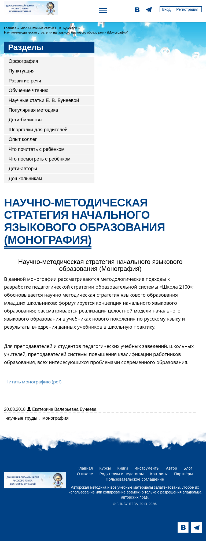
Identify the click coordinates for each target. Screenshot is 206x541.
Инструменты (147, 468)
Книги (122, 468)
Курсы (105, 468)
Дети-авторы (23, 168)
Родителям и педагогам (122, 474)
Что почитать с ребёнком (37, 149)
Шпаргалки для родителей (38, 129)
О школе (85, 474)
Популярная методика (33, 110)
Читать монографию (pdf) (33, 382)
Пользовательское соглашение (135, 479)
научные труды (21, 418)
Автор (171, 468)
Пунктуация (22, 71)
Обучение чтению (28, 90)
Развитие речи (25, 80)
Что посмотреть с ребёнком (40, 159)
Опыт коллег (23, 139)
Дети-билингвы (25, 119)
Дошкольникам (25, 178)
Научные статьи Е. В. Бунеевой (53, 28)
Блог (23, 28)
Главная (10, 28)
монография (55, 418)
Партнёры (183, 474)
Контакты (159, 474)
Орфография (23, 61)
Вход (166, 9)
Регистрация (187, 9)
